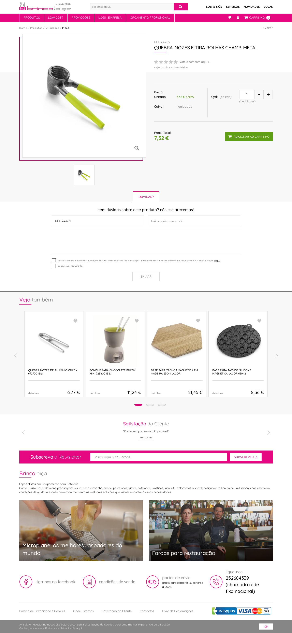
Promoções (81, 17)
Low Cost (55, 17)
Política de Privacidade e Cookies (42, 611)
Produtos (32, 17)
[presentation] (15, 356)
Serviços (233, 7)
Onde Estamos (83, 611)
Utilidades (52, 27)
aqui (217, 260)
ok (266, 626)
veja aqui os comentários (171, 67)
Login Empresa (110, 17)
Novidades (252, 7)
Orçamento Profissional (150, 17)
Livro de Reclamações (177, 611)
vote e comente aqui (193, 61)
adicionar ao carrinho (248, 135)
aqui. (79, 628)
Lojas (268, 7)
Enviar (146, 276)
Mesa (65, 27)
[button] (132, 405)
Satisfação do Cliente (117, 611)
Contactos (147, 611)
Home (23, 27)
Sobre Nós (214, 7)
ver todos (146, 437)
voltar (269, 27)
